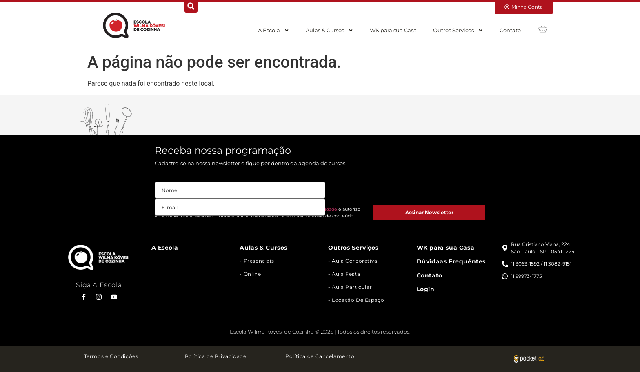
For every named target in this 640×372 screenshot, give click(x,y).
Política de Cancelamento (319, 356)
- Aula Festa (344, 274)
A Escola (273, 30)
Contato (510, 30)
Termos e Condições (111, 356)
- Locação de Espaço (356, 300)
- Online (250, 274)
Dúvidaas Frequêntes (451, 261)
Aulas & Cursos (329, 30)
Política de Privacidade (216, 356)
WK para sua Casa (393, 30)
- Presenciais (257, 261)
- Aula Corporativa (353, 261)
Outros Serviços (458, 30)
